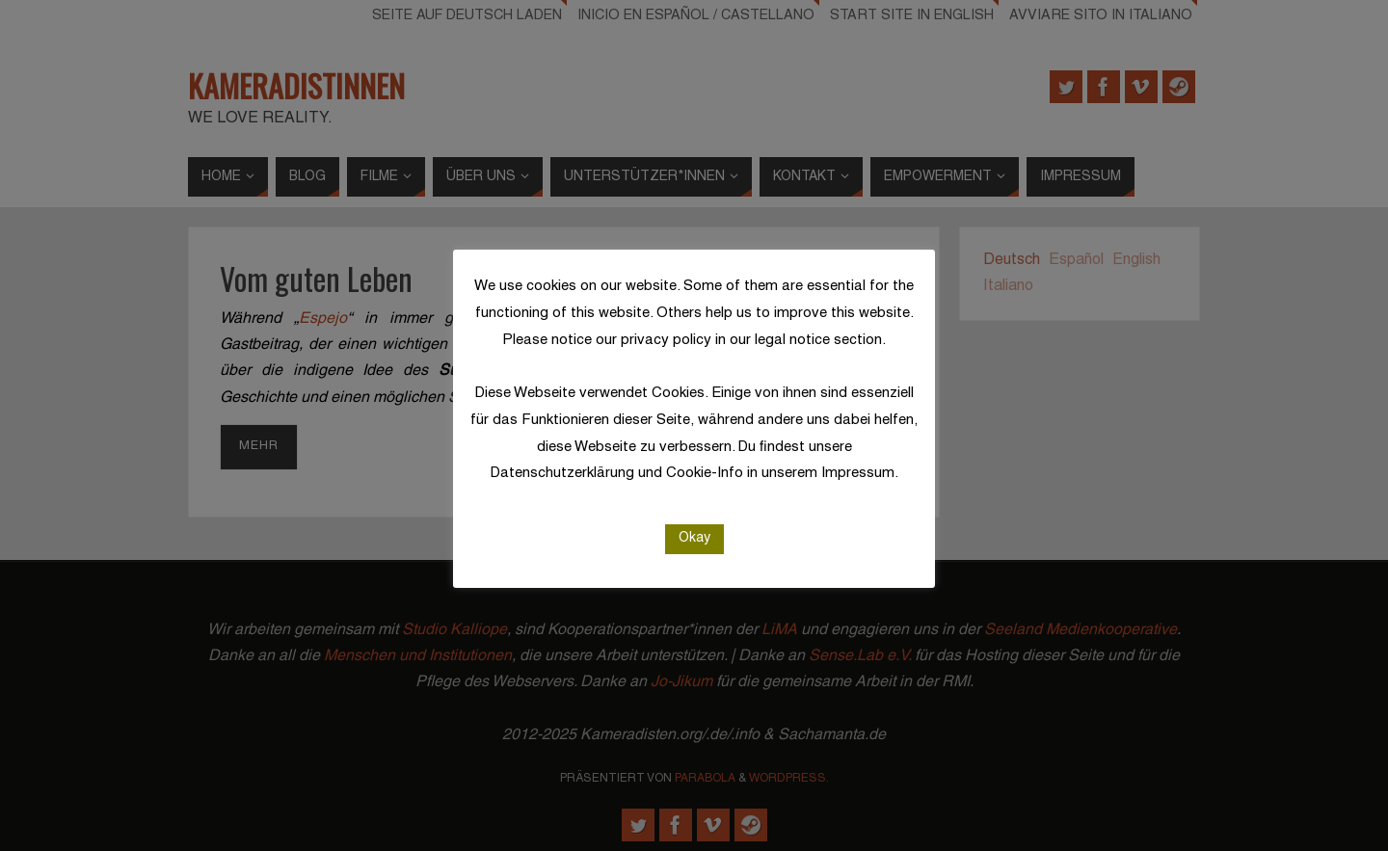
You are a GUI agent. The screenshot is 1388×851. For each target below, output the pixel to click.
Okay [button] (694, 538)
